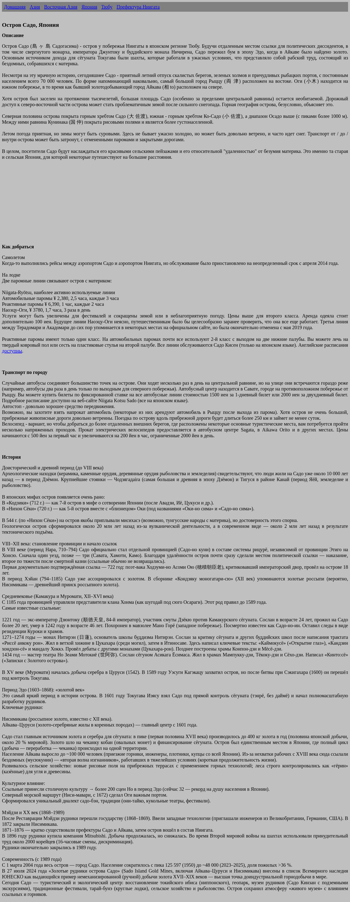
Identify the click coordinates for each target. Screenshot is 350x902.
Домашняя (15, 6)
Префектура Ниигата (137, 6)
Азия (35, 6)
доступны (12, 350)
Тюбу (107, 6)
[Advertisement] (148, 205)
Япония (89, 6)
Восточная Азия (60, 6)
